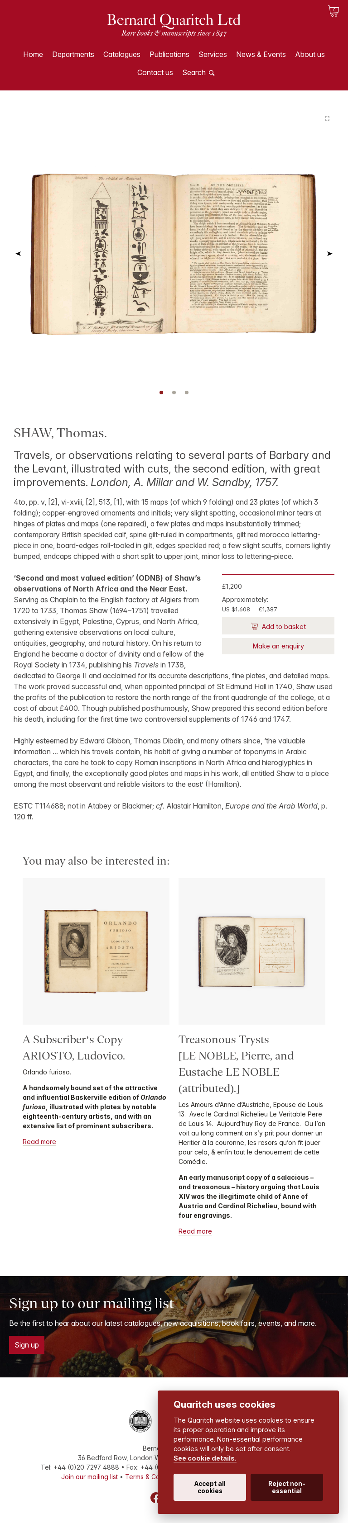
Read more (39, 1141)
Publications (169, 54)
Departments (73, 54)
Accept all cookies (210, 1487)
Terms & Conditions (154, 1476)
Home (33, 54)
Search (194, 72)
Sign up (26, 1344)
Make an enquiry (278, 646)
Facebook (155, 1497)
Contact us (155, 72)
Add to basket (283, 626)
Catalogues (121, 54)
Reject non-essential (286, 1487)
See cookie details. (205, 1458)
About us (310, 54)
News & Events (261, 54)
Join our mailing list (89, 1476)
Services (212, 54)
